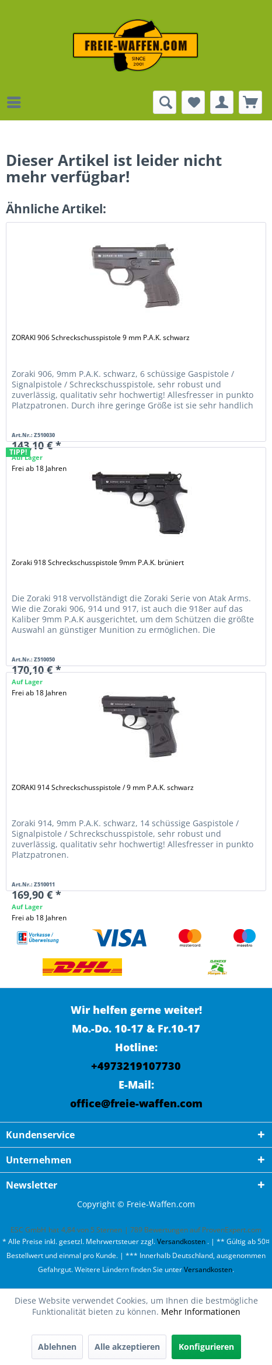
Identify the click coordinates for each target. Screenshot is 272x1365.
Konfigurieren (206, 1346)
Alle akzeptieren (127, 1346)
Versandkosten (181, 1241)
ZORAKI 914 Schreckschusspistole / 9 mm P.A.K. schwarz (103, 787)
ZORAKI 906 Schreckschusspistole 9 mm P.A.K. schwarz (101, 337)
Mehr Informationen (200, 1311)
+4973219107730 (136, 1066)
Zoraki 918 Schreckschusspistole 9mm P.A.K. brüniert (98, 562)
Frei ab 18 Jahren (39, 918)
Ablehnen (57, 1346)
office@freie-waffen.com (136, 1103)
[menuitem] (17, 102)
